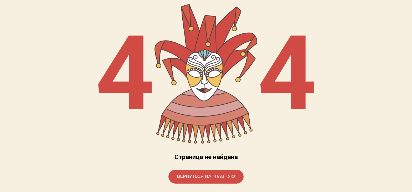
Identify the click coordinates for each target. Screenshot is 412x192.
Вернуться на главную (206, 176)
